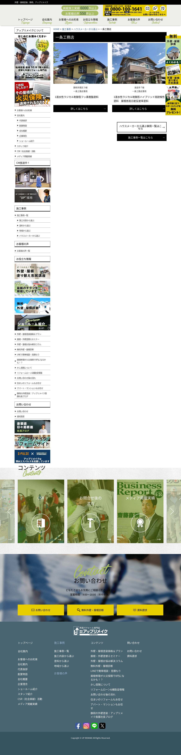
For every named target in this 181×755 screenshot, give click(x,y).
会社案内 (47, 21)
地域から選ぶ (61, 666)
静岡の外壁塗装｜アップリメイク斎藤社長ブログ (107, 715)
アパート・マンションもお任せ (107, 706)
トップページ (25, 21)
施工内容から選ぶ (64, 656)
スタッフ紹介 (25, 694)
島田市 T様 (139, 87)
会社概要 (23, 130)
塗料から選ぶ (61, 661)
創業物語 (23, 125)
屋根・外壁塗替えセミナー (105, 656)
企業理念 (23, 135)
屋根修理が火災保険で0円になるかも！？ (107, 677)
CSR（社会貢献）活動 (30, 699)
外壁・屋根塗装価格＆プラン (107, 651)
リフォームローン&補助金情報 (107, 689)
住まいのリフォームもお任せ (107, 699)
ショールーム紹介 (26, 140)
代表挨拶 (23, 120)
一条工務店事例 (80, 91)
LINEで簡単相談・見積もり (106, 671)
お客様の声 (134, 21)
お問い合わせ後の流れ (103, 694)
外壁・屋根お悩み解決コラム (107, 661)
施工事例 (112, 21)
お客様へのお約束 (69, 21)
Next (168, 509)
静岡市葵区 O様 (80, 87)
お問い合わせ (155, 21)
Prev (8, 513)
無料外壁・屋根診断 (102, 666)
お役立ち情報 (90, 21)
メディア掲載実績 (27, 704)
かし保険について (100, 684)
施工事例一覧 (61, 651)
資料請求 (132, 656)
